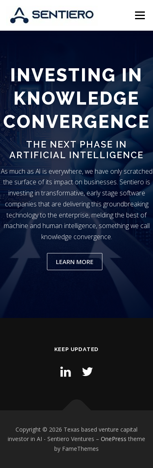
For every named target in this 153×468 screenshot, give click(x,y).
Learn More (74, 262)
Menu (139, 15)
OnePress (113, 439)
